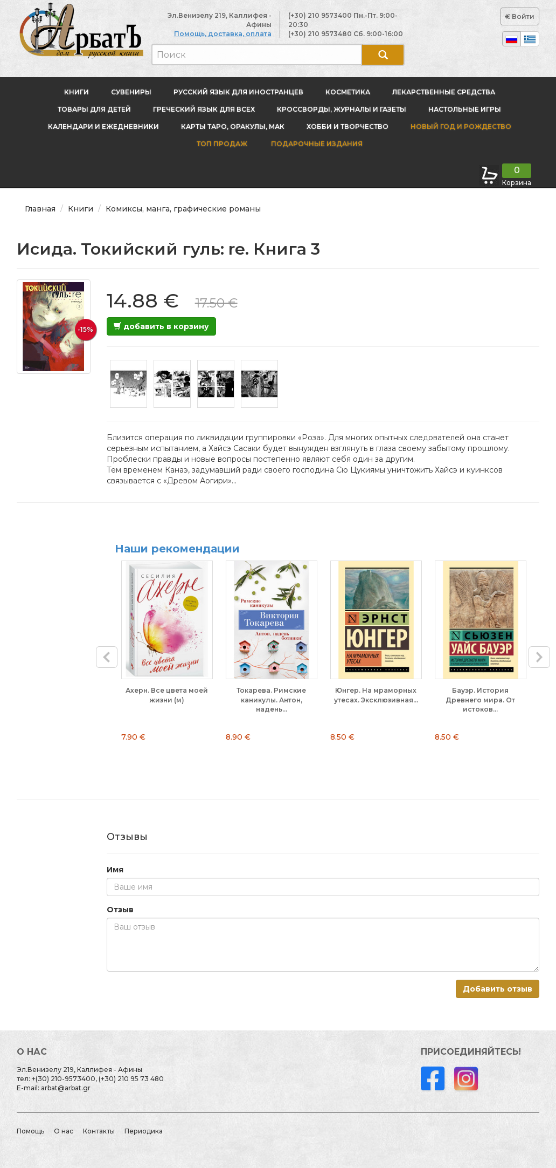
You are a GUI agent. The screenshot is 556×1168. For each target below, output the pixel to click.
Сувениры (131, 92)
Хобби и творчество (347, 126)
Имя (115, 870)
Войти (519, 16)
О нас (63, 1131)
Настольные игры (464, 109)
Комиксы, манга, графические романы (183, 209)
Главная (40, 209)
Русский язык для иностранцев (238, 92)
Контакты (99, 1131)
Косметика (347, 92)
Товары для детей (94, 109)
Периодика (143, 1131)
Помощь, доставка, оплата (223, 34)
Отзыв (120, 909)
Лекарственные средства (443, 92)
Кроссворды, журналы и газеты (341, 109)
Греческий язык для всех (204, 109)
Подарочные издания (316, 144)
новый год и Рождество (461, 126)
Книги (76, 92)
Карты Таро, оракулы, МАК (232, 126)
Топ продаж (222, 144)
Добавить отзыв (497, 989)
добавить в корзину (161, 326)
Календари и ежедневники (103, 126)
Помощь (30, 1131)
